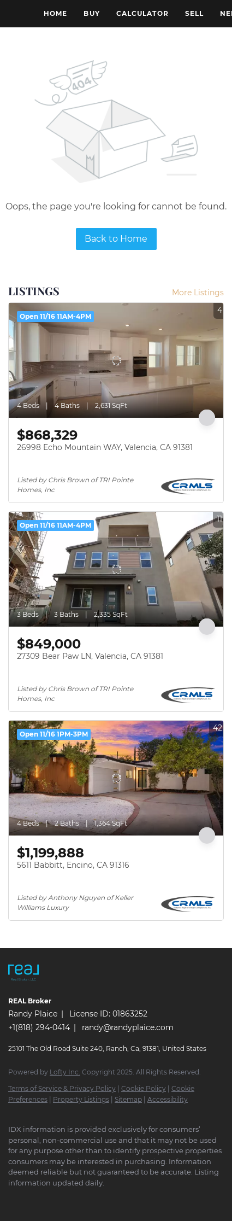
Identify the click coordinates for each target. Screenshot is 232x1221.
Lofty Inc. (65, 1072)
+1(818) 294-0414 (39, 1027)
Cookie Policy (143, 1088)
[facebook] (13, 1199)
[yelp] (101, 1199)
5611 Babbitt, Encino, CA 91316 (73, 865)
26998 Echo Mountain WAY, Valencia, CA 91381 (105, 447)
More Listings (198, 292)
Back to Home (116, 238)
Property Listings (81, 1099)
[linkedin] (35, 1199)
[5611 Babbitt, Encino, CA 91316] (116, 778)
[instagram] (122, 1199)
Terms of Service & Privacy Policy (62, 1088)
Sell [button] (194, 13)
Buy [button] (91, 13)
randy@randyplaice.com (128, 1027)
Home (55, 13)
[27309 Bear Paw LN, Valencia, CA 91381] (116, 569)
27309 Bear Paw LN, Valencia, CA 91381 (90, 656)
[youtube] (144, 1199)
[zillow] (79, 1199)
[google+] (166, 1199)
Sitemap (128, 1099)
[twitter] (57, 1199)
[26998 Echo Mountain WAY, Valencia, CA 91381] (116, 360)
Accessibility (167, 1099)
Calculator (142, 13)
